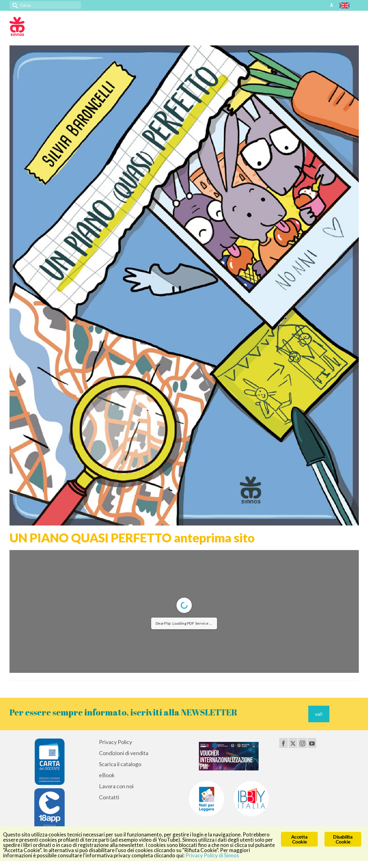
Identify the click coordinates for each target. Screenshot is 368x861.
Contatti (109, 797)
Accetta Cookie (299, 839)
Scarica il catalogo (120, 764)
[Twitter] (293, 743)
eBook (107, 775)
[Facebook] (283, 743)
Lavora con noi (116, 786)
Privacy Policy (115, 742)
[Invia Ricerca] (14, 5)
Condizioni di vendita (123, 753)
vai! (319, 714)
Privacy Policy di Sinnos (212, 855)
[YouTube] (312, 743)
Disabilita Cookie (342, 839)
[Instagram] (302, 743)
